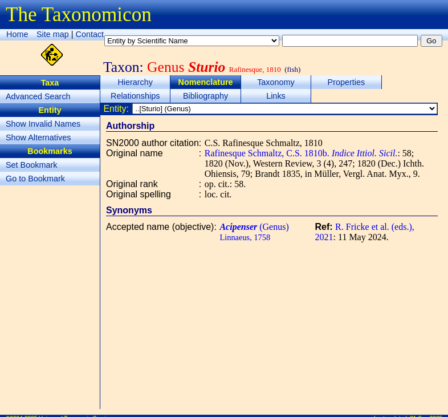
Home (17, 34)
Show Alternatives (38, 137)
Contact (90, 34)
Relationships (135, 95)
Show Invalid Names (43, 123)
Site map (52, 34)
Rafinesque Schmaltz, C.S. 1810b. (301, 153)
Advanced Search (38, 96)
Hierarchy (135, 82)
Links (276, 95)
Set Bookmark (31, 164)
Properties (346, 82)
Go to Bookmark (35, 178)
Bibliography (205, 95)
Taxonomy (276, 82)
